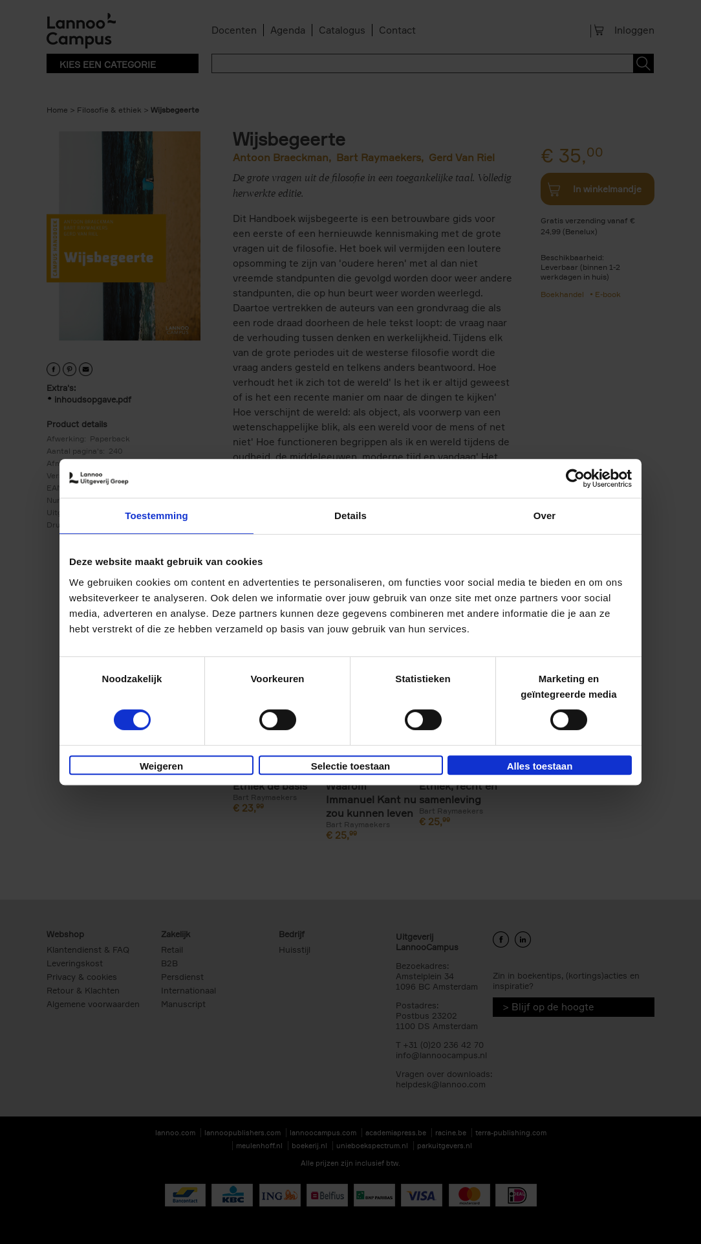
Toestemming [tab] (156, 515)
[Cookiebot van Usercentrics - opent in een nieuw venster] (575, 478)
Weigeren (161, 766)
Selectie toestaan (351, 766)
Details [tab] (350, 515)
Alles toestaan (540, 766)
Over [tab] (545, 515)
